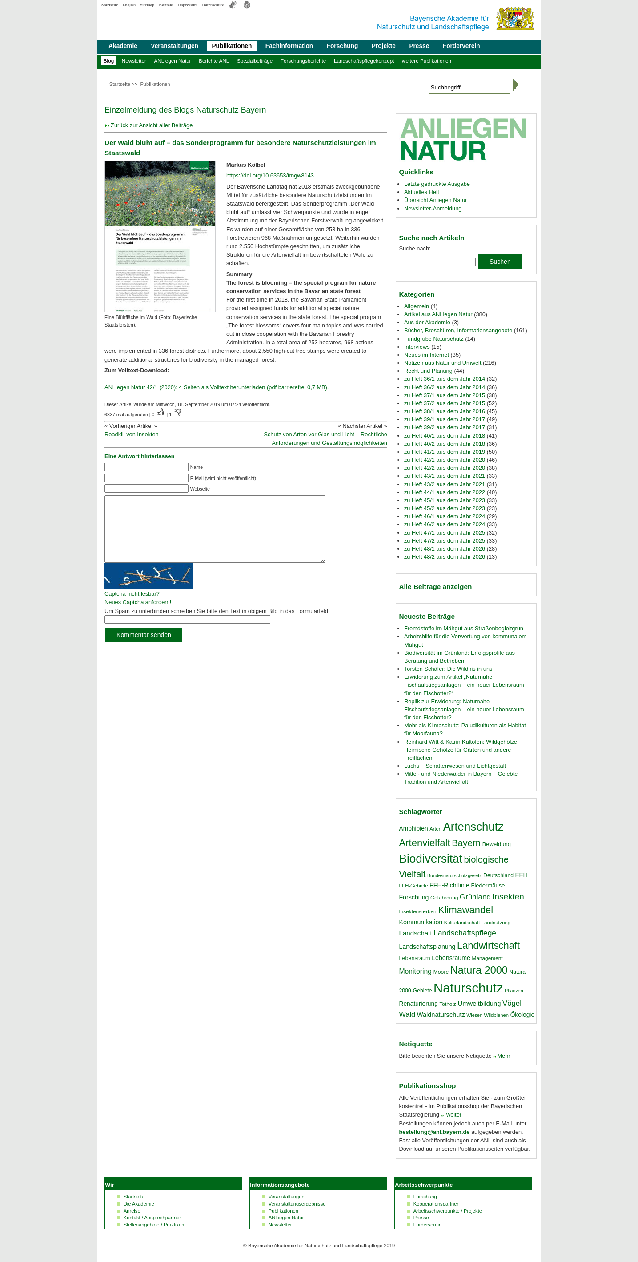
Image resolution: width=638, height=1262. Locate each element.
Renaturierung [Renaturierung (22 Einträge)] (418, 1003)
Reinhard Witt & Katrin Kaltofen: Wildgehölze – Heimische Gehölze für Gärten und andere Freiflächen (463, 749)
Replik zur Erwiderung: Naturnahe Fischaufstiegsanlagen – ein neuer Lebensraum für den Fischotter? (464, 709)
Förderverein (461, 46)
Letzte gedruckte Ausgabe (437, 184)
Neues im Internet (426, 354)
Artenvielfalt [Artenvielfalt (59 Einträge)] (424, 842)
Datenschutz (213, 5)
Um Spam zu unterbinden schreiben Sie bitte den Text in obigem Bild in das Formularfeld (216, 624)
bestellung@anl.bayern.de (434, 1132)
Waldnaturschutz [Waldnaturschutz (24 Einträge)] (441, 1014)
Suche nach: (414, 248)
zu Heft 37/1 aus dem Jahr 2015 (444, 395)
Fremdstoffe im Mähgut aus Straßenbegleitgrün (463, 628)
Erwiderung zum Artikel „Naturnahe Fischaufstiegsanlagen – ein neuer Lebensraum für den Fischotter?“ (464, 684)
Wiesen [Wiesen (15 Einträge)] (474, 1015)
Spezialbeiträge (255, 61)
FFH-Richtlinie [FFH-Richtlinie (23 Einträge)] (449, 885)
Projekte (384, 46)
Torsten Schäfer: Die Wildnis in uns (448, 668)
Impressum (187, 5)
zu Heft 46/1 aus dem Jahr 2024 (444, 516)
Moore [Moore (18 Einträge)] (441, 972)
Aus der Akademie (427, 322)
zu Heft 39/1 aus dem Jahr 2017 (444, 419)
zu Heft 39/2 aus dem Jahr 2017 (444, 427)
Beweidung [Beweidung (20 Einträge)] (496, 844)
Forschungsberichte (303, 61)
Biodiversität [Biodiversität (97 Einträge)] (430, 858)
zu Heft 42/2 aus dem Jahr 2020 (444, 467)
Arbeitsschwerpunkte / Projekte (447, 1211)
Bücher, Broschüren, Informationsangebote (458, 330)
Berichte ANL (214, 61)
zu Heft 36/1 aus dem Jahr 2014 (444, 378)
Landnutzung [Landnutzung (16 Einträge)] (496, 922)
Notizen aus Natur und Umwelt (443, 362)
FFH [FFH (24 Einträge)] (521, 875)
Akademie (122, 46)
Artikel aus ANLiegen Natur (438, 314)
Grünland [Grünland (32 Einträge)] (475, 897)
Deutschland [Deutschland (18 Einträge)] (498, 875)
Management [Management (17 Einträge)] (487, 958)
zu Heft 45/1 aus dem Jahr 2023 (444, 500)
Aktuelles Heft (421, 192)
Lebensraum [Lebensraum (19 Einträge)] (414, 958)
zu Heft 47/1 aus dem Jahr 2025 (444, 532)
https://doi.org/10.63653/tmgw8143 (270, 175)
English (129, 5)
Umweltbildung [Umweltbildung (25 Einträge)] (479, 1003)
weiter (453, 1114)
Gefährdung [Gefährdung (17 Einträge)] (444, 898)
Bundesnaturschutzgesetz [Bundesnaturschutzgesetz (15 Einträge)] (454, 875)
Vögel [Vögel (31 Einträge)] (512, 1003)
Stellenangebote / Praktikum (155, 1224)
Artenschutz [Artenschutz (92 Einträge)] (473, 826)
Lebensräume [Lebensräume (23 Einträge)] (451, 957)
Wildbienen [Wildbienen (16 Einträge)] (496, 1015)
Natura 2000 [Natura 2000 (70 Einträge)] (479, 970)
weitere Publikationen (426, 61)
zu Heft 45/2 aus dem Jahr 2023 (444, 508)
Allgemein (416, 306)
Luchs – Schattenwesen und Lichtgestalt (455, 765)
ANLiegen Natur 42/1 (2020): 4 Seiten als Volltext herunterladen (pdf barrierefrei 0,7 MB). (216, 387)
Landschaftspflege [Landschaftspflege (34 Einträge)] (464, 932)
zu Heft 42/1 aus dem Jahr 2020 (444, 459)
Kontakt (166, 5)
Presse (419, 46)
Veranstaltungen (174, 46)
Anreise (132, 1211)
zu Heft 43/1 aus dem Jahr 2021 (444, 475)
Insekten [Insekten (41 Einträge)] (508, 896)
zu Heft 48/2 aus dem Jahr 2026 (444, 556)
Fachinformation (289, 46)
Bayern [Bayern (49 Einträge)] (466, 843)
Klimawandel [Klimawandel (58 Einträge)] (465, 909)
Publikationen (232, 46)
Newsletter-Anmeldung (432, 208)
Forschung (342, 46)
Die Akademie (139, 1203)
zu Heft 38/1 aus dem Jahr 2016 (444, 411)
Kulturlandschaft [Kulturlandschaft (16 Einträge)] (462, 922)
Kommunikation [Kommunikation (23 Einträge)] (420, 922)
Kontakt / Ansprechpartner (152, 1217)
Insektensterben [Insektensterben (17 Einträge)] (417, 911)
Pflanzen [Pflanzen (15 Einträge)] (514, 990)
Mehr (503, 1055)
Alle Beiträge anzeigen (435, 586)
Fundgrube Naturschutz (434, 338)
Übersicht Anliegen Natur (435, 200)
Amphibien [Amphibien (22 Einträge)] (413, 828)
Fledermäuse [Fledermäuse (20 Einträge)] (488, 885)
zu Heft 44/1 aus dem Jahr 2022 (444, 492)
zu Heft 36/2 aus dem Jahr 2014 (444, 387)
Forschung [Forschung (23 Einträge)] (414, 897)
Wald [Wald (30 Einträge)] (407, 1014)
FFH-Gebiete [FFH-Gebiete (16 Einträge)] (413, 885)
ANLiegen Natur (172, 61)
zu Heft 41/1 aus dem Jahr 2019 (444, 451)
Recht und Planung (428, 370)
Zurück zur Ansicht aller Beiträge (152, 125)
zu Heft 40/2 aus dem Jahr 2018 (444, 443)
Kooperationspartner (435, 1203)
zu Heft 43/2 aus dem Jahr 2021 (444, 484)
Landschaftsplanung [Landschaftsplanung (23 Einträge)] (427, 946)
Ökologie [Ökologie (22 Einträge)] (522, 1014)
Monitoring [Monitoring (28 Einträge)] (415, 971)
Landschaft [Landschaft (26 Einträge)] (415, 933)
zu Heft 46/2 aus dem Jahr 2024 (444, 524)
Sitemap (147, 5)
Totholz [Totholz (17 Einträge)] (447, 1004)
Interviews (417, 346)
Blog (109, 61)
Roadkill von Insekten (131, 434)
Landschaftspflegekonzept (364, 61)
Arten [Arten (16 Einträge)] (435, 828)
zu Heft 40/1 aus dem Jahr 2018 (444, 435)
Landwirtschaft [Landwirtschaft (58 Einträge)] (488, 945)
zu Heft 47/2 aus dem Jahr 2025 (444, 540)
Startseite (109, 5)
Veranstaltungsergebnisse (297, 1203)
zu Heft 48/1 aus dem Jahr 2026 (444, 548)
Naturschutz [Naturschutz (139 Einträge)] (468, 987)
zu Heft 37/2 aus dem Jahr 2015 (444, 403)
